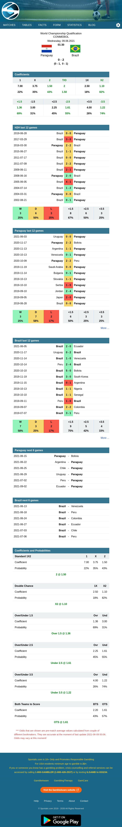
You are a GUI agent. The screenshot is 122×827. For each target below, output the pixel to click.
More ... (105, 328)
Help (36, 801)
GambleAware (41, 780)
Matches (9, 25)
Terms (60, 801)
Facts (42, 25)
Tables (27, 25)
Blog (91, 25)
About (72, 801)
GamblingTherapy (63, 780)
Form (57, 25)
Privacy (48, 801)
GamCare (83, 780)
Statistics (74, 25)
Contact (84, 801)
